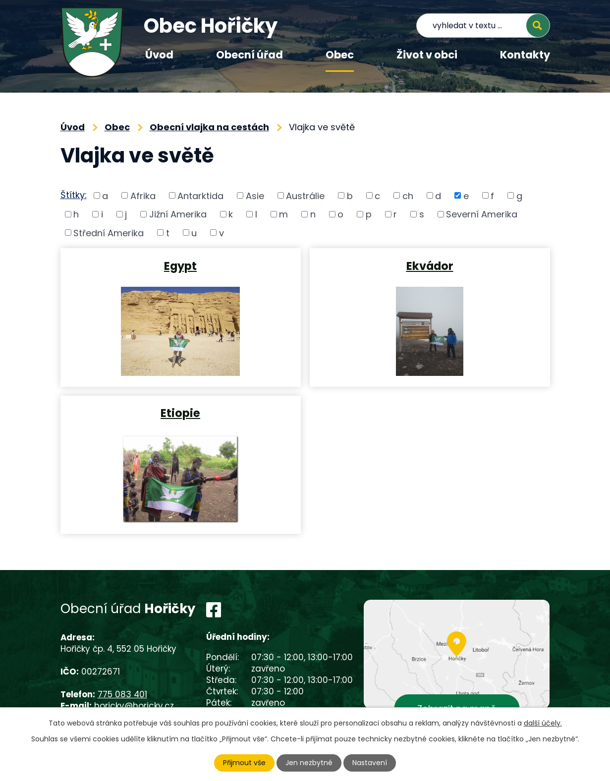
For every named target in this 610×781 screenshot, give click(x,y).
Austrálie (305, 195)
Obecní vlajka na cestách (209, 127)
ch (407, 195)
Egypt (180, 265)
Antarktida (200, 195)
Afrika (143, 195)
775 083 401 (122, 694)
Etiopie (180, 412)
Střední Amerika (108, 232)
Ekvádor (429, 265)
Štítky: (73, 195)
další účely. (543, 723)
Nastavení (369, 763)
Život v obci (426, 55)
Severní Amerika (481, 214)
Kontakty (525, 55)
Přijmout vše (244, 763)
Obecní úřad (249, 55)
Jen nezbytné (309, 763)
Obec (340, 55)
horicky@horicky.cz (134, 706)
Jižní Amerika (178, 214)
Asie (255, 195)
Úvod (159, 55)
